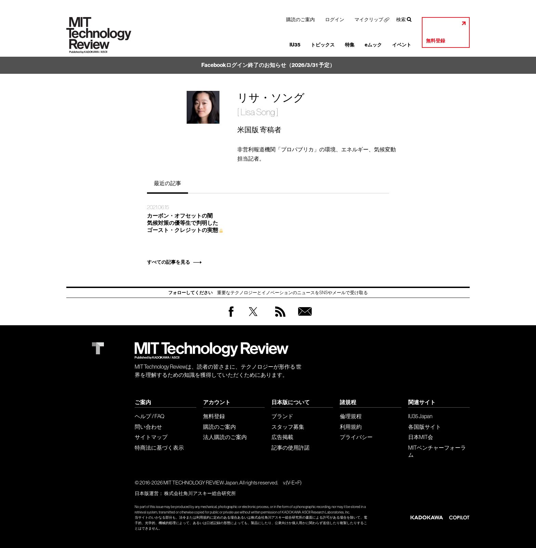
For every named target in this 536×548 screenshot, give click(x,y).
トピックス (323, 45)
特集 (349, 45)
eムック (373, 45)
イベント (401, 45)
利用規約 (351, 427)
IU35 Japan (420, 416)
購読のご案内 (300, 19)
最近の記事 (167, 183)
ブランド (282, 416)
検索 (401, 19)
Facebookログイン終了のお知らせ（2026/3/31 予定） (268, 65)
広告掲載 (282, 437)
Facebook (231, 316)
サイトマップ (151, 437)
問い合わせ (148, 427)
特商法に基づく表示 (159, 447)
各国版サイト (424, 427)
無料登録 (435, 41)
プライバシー (356, 437)
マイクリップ (368, 19)
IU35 (295, 45)
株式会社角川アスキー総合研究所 (200, 493)
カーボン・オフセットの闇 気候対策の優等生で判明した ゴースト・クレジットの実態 (182, 223)
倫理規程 (351, 416)
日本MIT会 (420, 437)
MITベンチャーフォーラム (437, 451)
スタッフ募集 (287, 427)
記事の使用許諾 (290, 447)
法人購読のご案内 (225, 437)
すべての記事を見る (168, 262)
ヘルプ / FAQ (149, 416)
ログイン (334, 19)
